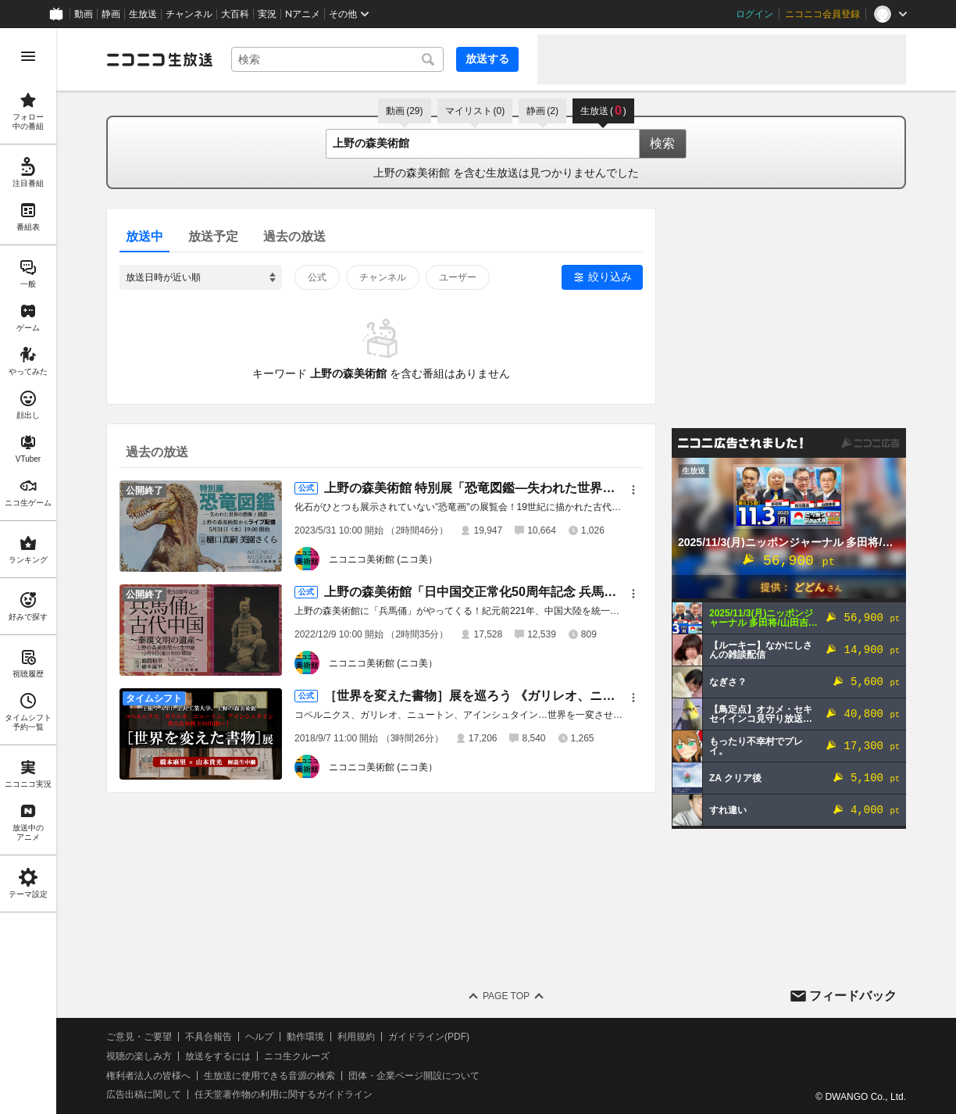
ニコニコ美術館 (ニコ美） (383, 559)
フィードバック (853, 995)
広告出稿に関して (143, 1094)
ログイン (754, 14)
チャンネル (189, 14)
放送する (487, 58)
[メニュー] (633, 489)
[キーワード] (337, 59)
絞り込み (610, 276)
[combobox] (337, 59)
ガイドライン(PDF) (428, 1036)
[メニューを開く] (28, 56)
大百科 (235, 14)
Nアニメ (302, 14)
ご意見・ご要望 (139, 1036)
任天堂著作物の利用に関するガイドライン (283, 1094)
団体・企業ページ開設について (414, 1075)
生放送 (143, 14)
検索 (662, 143)
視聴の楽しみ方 (139, 1056)
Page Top (506, 996)
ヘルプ (259, 1036)
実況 (267, 14)
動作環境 (305, 1036)
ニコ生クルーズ (297, 1056)
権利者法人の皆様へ (148, 1075)
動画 (83, 14)
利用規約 (356, 1036)
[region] (28, 571)
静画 (111, 14)
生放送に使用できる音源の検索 (269, 1075)
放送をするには (218, 1056)
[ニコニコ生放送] (159, 59)
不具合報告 (208, 1036)
